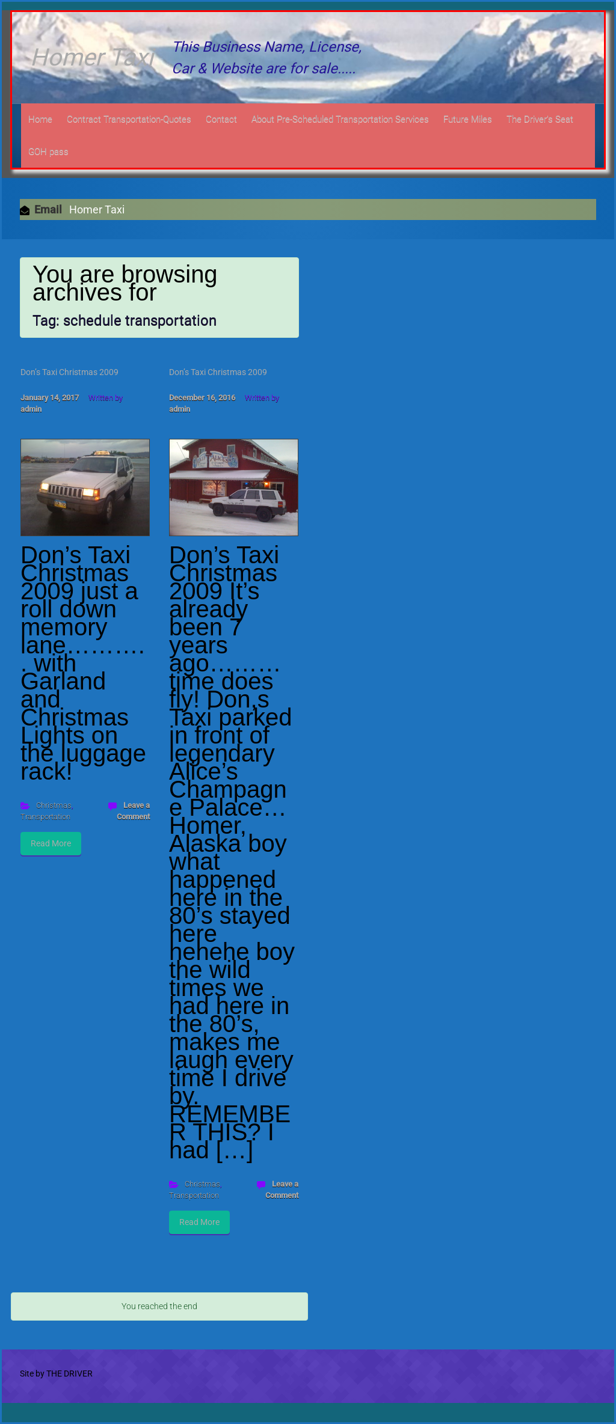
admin (31, 409)
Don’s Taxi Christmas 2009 (69, 372)
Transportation (45, 816)
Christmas (54, 805)
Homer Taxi (91, 57)
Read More (51, 843)
